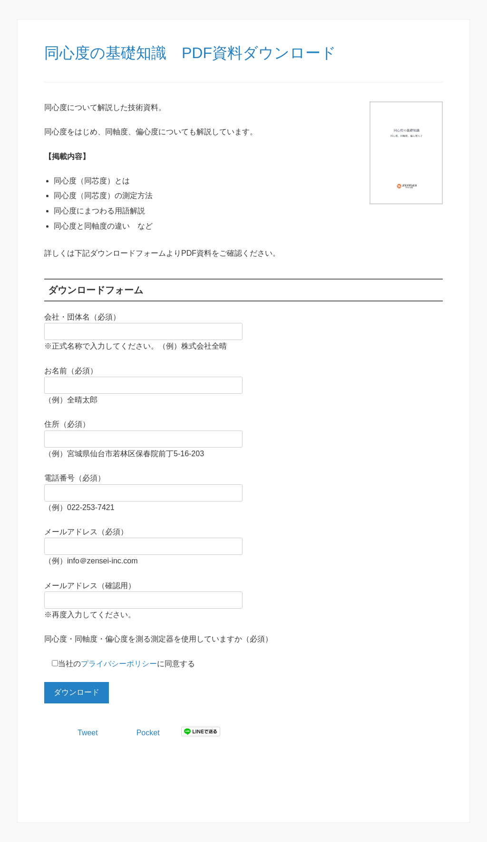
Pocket (148, 733)
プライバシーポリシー (119, 664)
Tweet (88, 733)
